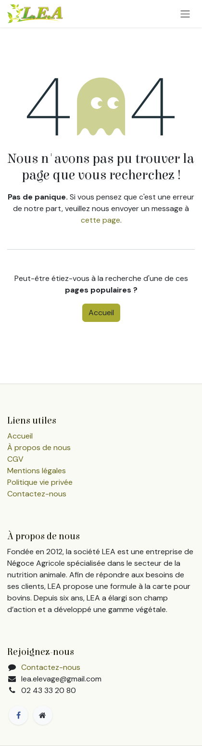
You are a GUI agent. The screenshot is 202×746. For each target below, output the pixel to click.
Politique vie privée (40, 482)
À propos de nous (39, 447)
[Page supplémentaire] (42, 715)
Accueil (101, 312)
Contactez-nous (36, 494)
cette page (100, 220)
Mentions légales (36, 471)
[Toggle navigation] (185, 14)
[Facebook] (18, 715)
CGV (15, 459)
